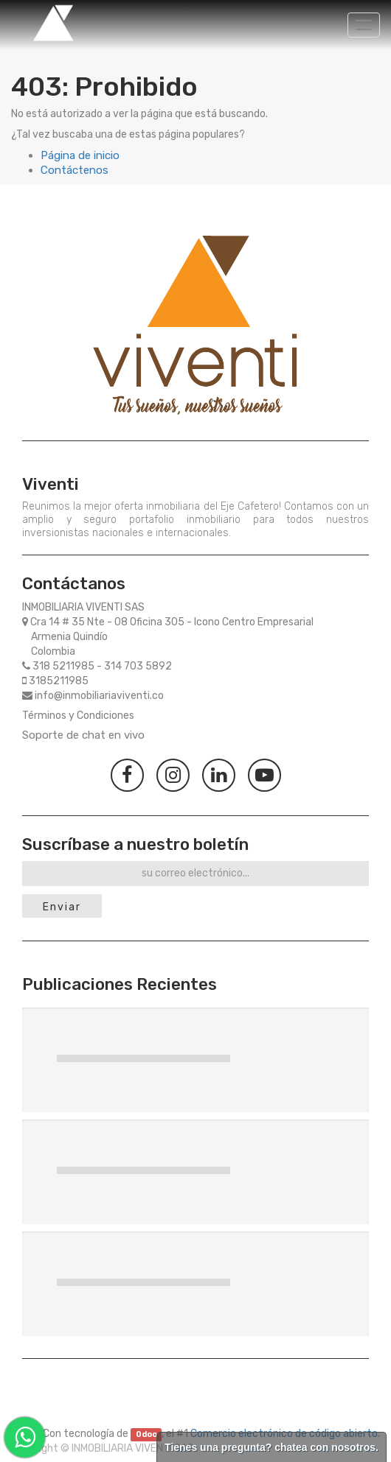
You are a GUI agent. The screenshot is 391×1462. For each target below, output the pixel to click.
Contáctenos (74, 170)
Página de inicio (80, 155)
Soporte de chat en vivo (83, 735)
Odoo (146, 1434)
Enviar (62, 907)
